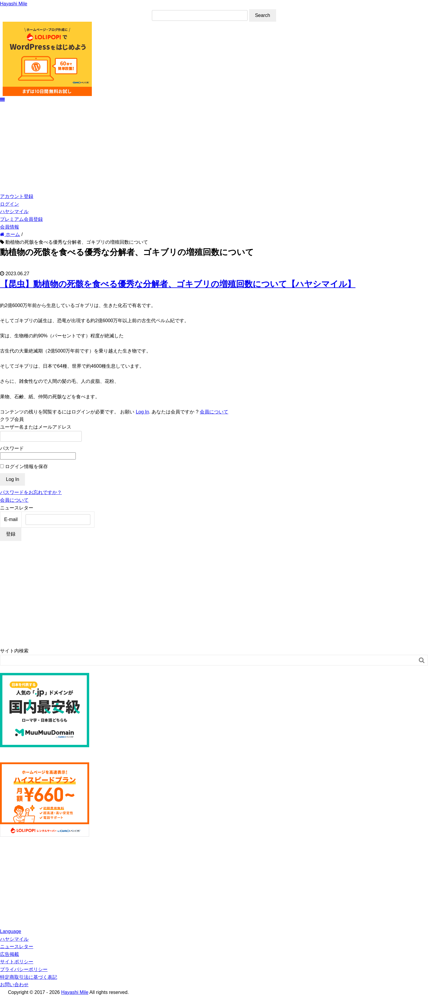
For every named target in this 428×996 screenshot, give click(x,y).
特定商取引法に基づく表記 (28, 977)
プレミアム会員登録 (21, 219)
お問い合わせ (14, 984)
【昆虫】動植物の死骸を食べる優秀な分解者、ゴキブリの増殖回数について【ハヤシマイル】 (177, 284)
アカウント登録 (16, 196)
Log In (142, 411)
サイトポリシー (16, 961)
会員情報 (9, 226)
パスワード (12, 448)
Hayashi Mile (13, 3)
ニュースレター (16, 946)
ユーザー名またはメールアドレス (35, 426)
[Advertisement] (214, 148)
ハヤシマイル (14, 211)
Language (10, 931)
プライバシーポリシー (24, 969)
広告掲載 (9, 954)
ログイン (9, 204)
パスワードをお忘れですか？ (31, 492)
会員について (214, 411)
